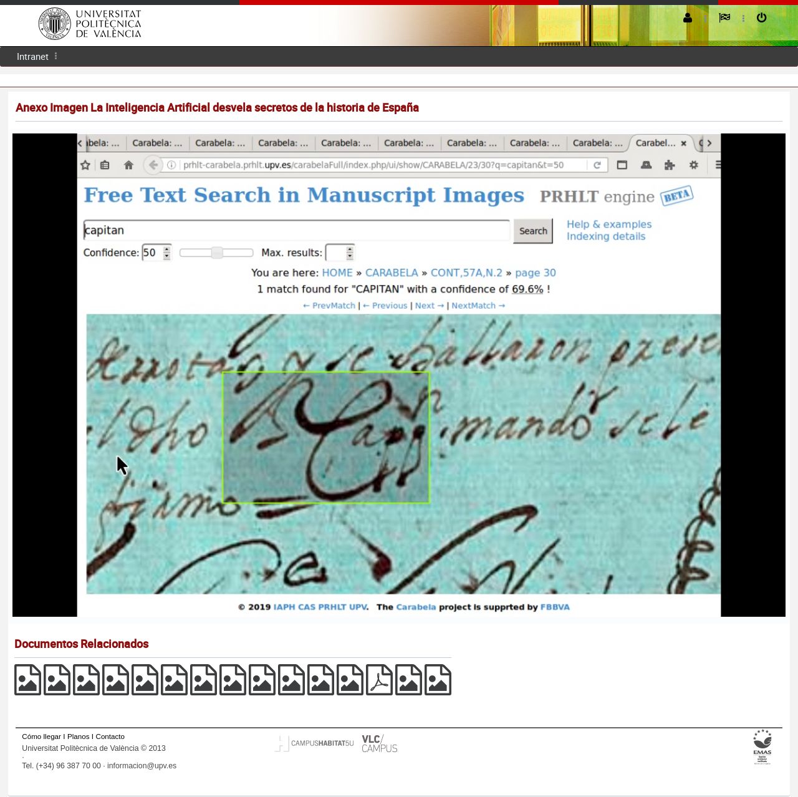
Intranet (33, 56)
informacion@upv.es (141, 765)
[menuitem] (33, 56)
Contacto (110, 736)
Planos (78, 736)
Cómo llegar (41, 736)
